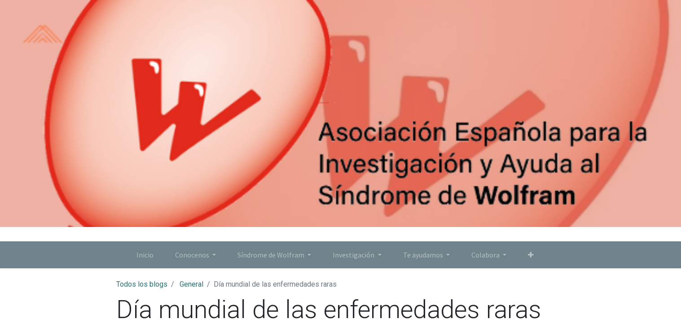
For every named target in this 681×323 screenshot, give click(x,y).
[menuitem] (145, 255)
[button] (531, 255)
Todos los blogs (141, 284)
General (191, 284)
